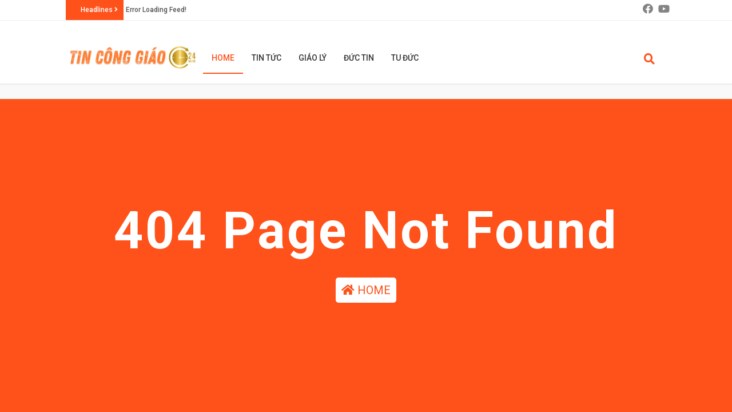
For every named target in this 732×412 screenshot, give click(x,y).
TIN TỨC (266, 57)
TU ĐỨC (405, 57)
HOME (366, 290)
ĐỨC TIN (359, 57)
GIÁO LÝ (313, 57)
